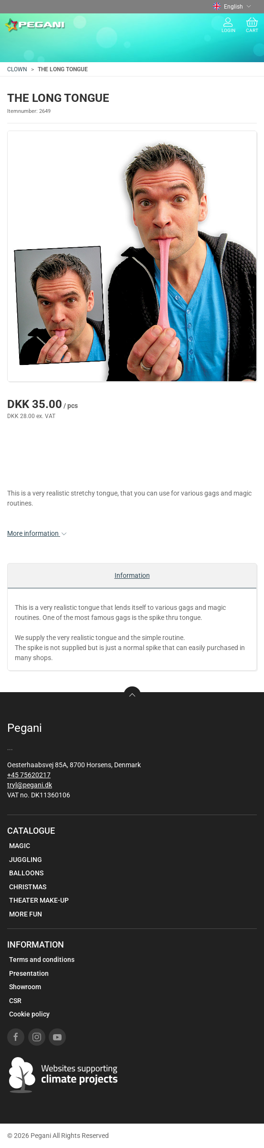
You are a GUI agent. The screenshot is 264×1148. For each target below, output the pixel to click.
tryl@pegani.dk (29, 785)
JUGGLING (25, 859)
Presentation (29, 973)
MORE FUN (25, 914)
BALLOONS (26, 873)
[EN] (35, 25)
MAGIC (19, 846)
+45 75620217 (29, 775)
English (232, 6)
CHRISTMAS (27, 887)
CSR (15, 1000)
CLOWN (17, 69)
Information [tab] (132, 575)
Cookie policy (29, 1014)
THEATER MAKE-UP (39, 900)
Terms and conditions (41, 959)
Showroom (25, 987)
